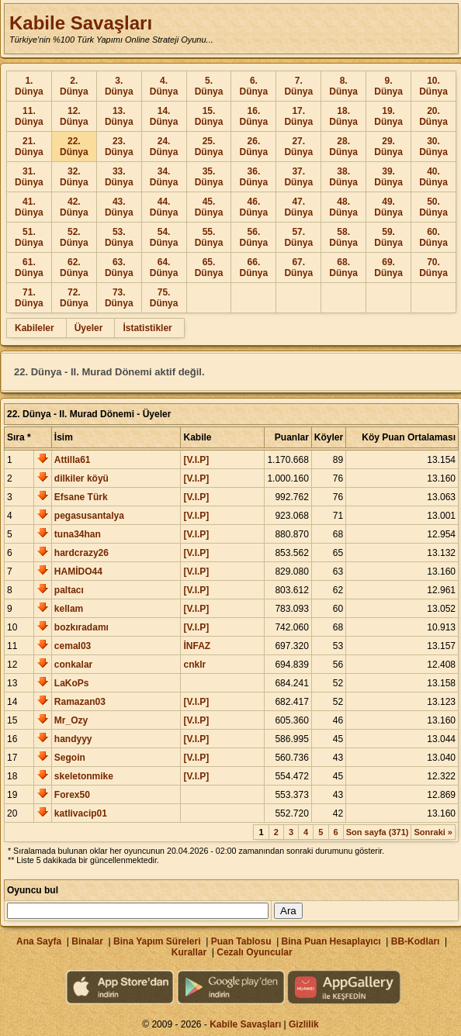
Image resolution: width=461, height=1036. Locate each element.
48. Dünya (343, 207)
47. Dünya (298, 207)
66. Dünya (254, 267)
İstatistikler (147, 328)
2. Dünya (74, 86)
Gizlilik (304, 1024)
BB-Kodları (415, 941)
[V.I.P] (196, 459)
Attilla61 (72, 459)
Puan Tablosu (241, 941)
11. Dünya (29, 116)
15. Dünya (209, 116)
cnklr (194, 664)
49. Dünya (388, 207)
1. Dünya (29, 86)
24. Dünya (164, 146)
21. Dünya (29, 146)
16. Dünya (254, 116)
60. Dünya (433, 237)
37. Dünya (298, 177)
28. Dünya (343, 146)
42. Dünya (74, 207)
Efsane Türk (81, 497)
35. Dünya (209, 177)
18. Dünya (343, 116)
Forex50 (72, 794)
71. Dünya (29, 298)
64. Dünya (164, 267)
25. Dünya (209, 146)
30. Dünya (433, 146)
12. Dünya (74, 116)
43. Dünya (119, 207)
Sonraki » (433, 832)
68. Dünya (343, 267)
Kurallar (189, 952)
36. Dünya (254, 177)
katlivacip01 (80, 813)
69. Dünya (388, 267)
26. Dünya (254, 146)
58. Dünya (343, 237)
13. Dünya (119, 116)
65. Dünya (209, 267)
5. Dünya (209, 86)
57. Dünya (298, 237)
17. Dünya (298, 116)
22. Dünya (74, 146)
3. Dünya (119, 86)
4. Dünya (164, 86)
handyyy (73, 739)
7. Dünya (298, 86)
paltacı (69, 590)
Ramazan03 (80, 701)
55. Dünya (209, 237)
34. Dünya (164, 177)
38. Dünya (343, 177)
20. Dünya (433, 116)
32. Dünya (74, 177)
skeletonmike (83, 776)
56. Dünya (254, 237)
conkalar (73, 664)
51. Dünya (29, 237)
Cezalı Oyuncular (254, 952)
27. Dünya (298, 146)
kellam (68, 608)
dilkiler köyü (81, 478)
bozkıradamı (81, 627)
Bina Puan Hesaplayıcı (331, 941)
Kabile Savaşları (80, 22)
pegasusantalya (89, 515)
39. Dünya (388, 177)
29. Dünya (388, 146)
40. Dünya (433, 177)
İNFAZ (196, 646)
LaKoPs (71, 683)
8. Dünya (343, 86)
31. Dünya (29, 177)
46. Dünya (254, 207)
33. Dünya (119, 177)
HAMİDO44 (78, 571)
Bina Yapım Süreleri (157, 941)
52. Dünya (74, 237)
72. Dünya (74, 298)
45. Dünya (209, 207)
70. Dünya (433, 267)
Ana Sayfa (38, 941)
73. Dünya (119, 298)
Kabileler (34, 328)
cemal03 (72, 646)
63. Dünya (119, 267)
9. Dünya (388, 86)
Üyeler (89, 328)
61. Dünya (29, 267)
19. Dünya (388, 116)
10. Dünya (433, 86)
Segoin (69, 757)
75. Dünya (164, 298)
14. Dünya (164, 116)
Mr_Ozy (71, 720)
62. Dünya (74, 267)
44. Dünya (164, 207)
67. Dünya (298, 267)
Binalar (87, 941)
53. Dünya (119, 237)
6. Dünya (254, 86)
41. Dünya (29, 207)
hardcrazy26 (81, 552)
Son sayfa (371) (377, 832)
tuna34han (77, 534)
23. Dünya (119, 146)
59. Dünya (388, 237)
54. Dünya (164, 237)
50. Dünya (433, 207)
